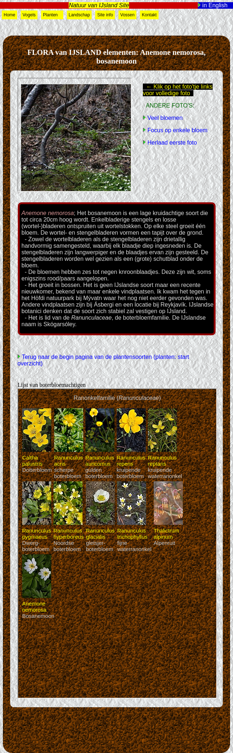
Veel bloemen (164, 118)
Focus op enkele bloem (177, 130)
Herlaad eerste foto (171, 142)
